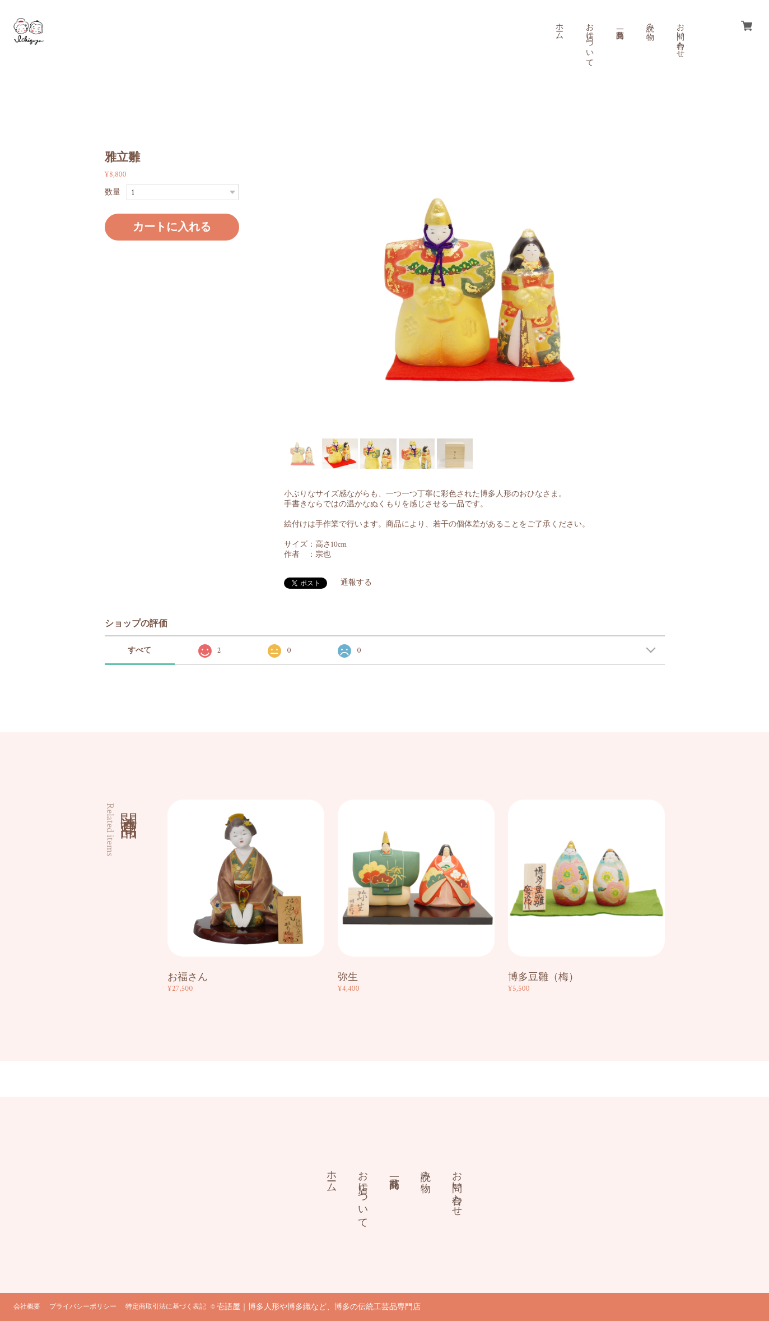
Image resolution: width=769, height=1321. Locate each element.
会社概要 (26, 1306)
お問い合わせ (680, 36)
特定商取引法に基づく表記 (165, 1306)
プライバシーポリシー (82, 1306)
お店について (589, 40)
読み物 (650, 22)
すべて (139, 650)
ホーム (559, 27)
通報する (356, 583)
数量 (112, 192)
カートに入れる (172, 227)
